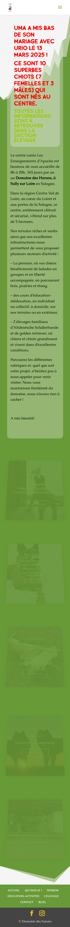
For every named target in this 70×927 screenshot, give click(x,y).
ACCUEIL (14, 890)
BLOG (42, 902)
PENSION (52, 890)
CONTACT (26, 902)
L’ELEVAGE (51, 896)
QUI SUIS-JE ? (33, 890)
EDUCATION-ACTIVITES (23, 896)
